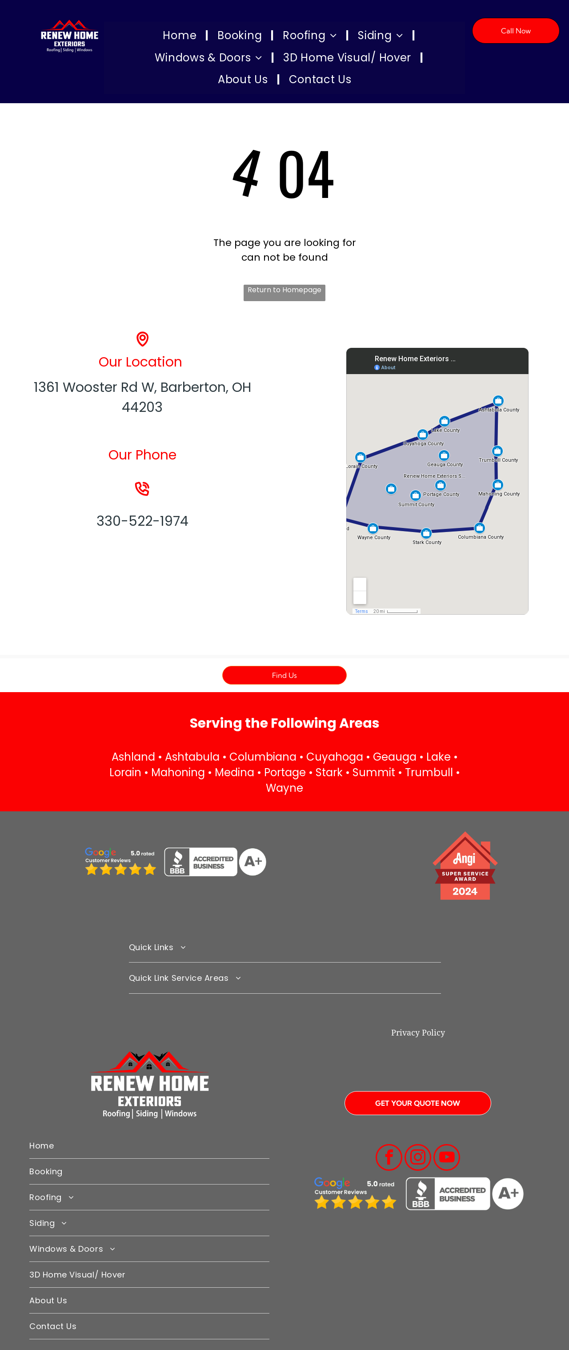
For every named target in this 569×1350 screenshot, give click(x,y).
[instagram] (418, 1158)
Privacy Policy (418, 1032)
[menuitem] (181, 36)
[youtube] (446, 1158)
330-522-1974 (142, 521)
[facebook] (389, 1158)
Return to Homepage (284, 290)
